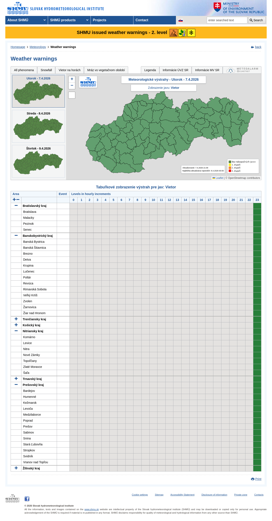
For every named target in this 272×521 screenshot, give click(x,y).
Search (258, 20)
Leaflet (217, 177)
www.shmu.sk (91, 509)
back (258, 47)
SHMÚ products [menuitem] (63, 20)
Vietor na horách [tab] (69, 70)
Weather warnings (63, 47)
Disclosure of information (214, 494)
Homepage (18, 47)
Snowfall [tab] (46, 70)
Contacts (259, 494)
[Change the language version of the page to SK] (180, 20)
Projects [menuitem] (99, 20)
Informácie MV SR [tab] (207, 70)
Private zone (240, 494)
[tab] (242, 70)
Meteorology (38, 47)
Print (258, 479)
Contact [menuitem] (142, 20)
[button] (72, 79)
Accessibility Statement (182, 494)
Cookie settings (140, 494)
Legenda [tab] (150, 70)
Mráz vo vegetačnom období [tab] (106, 70)
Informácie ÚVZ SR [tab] (175, 70)
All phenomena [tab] (24, 70)
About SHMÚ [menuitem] (17, 20)
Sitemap (159, 494)
